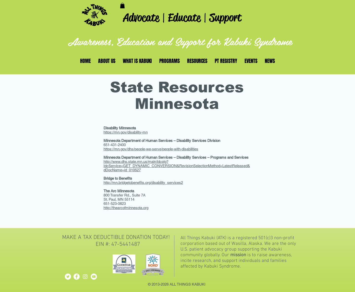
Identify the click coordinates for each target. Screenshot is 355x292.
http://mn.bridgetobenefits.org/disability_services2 (143, 182)
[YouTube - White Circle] (94, 276)
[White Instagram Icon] (85, 276)
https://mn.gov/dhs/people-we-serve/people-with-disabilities (151, 149)
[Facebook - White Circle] (76, 276)
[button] (122, 5)
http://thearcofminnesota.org (126, 208)
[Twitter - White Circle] (68, 276)
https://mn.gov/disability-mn (126, 132)
